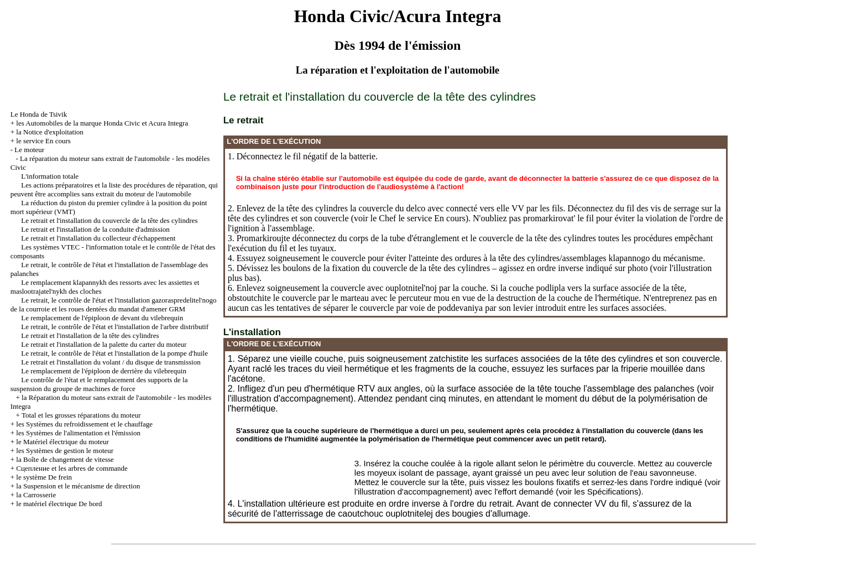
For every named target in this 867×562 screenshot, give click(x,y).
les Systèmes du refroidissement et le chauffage (84, 424)
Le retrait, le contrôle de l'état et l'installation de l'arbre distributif (114, 326)
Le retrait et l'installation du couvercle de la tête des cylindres (109, 220)
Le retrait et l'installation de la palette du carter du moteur (103, 344)
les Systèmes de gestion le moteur (64, 450)
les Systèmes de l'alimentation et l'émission (78, 433)
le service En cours (43, 141)
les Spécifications (606, 491)
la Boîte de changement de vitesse (65, 459)
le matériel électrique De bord (59, 503)
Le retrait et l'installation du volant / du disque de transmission (110, 362)
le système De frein (44, 477)
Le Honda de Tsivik (39, 114)
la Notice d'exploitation (49, 132)
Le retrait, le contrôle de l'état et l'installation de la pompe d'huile (114, 353)
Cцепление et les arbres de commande (71, 468)
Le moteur (29, 149)
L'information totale (50, 176)
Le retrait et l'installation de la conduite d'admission (95, 229)
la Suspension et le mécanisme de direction (78, 486)
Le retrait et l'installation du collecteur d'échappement (98, 238)
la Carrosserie (36, 495)
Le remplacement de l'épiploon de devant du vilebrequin (102, 318)
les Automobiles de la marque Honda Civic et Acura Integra (102, 123)
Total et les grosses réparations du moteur (81, 415)
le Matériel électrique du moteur (62, 442)
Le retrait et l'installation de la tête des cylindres (90, 335)
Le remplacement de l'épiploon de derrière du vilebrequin (103, 371)
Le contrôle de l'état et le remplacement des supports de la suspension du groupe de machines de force (99, 384)
